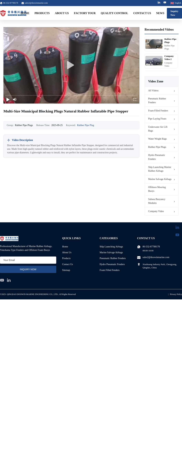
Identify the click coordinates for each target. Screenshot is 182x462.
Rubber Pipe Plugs (157, 147)
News (160, 13)
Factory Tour (85, 13)
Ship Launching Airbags (111, 246)
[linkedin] (9, 280)
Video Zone (155, 81)
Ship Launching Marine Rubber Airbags (159, 169)
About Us (62, 13)
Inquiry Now (174, 13)
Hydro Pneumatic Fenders (156, 157)
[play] (71, 65)
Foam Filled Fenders (158, 110)
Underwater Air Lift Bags (157, 129)
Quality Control (114, 13)
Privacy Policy (176, 294)
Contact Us (142, 13)
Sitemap (66, 270)
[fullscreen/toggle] (134, 99)
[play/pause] (7, 99)
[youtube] (2, 280)
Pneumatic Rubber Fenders (157, 100)
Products (42, 13)
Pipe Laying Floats (157, 118)
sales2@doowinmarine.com (36, 3)
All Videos (153, 90)
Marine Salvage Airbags (159, 179)
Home (25, 13)
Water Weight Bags (157, 139)
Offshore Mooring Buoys (157, 189)
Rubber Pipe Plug (85, 125)
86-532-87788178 (151, 246)
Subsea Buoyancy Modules (156, 201)
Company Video (156, 211)
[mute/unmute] (14, 99)
